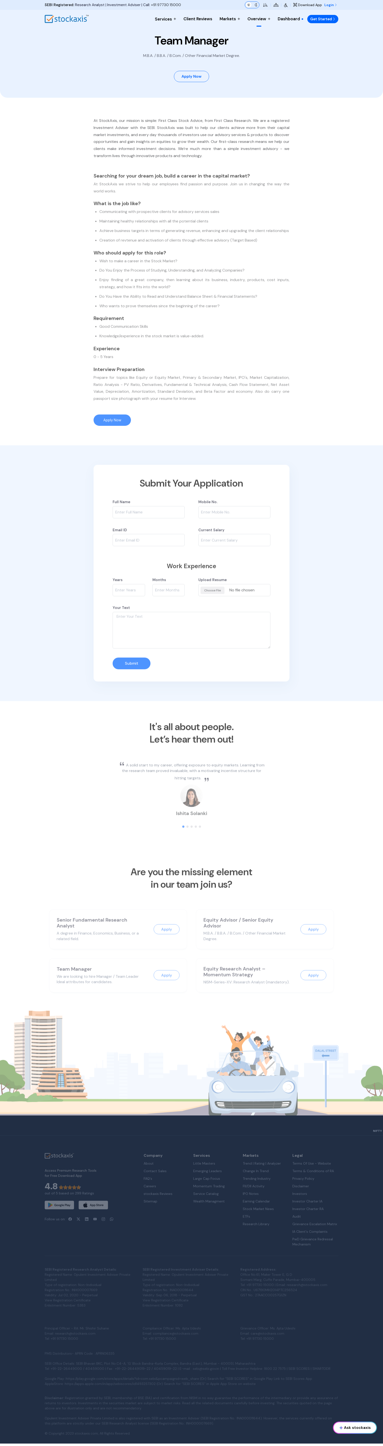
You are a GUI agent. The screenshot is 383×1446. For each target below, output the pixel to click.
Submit (131, 679)
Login (330, 5)
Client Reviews (197, 18)
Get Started (322, 19)
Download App (307, 4)
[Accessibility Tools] (286, 5)
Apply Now (191, 77)
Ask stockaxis (355, 1427)
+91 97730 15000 (166, 4)
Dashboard (291, 18)
